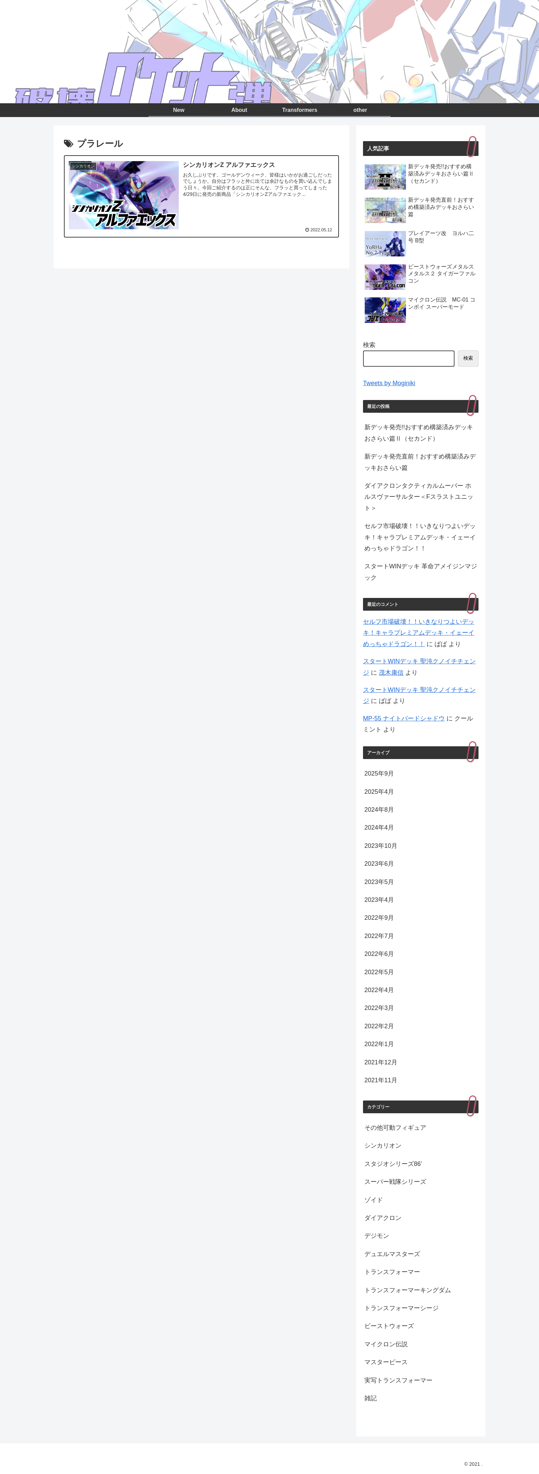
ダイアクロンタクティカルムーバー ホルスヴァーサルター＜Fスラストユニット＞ (418, 497)
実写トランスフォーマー (398, 1380)
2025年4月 (379, 791)
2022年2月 (379, 1026)
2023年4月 (379, 899)
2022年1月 (379, 1044)
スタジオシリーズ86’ (393, 1163)
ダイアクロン (383, 1217)
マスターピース (386, 1362)
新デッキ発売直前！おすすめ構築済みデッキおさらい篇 (420, 462)
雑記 (370, 1398)
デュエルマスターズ (392, 1254)
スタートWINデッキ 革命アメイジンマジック (420, 572)
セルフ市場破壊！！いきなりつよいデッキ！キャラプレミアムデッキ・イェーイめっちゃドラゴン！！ (420, 537)
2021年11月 (380, 1080)
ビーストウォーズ (389, 1326)
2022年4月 (379, 990)
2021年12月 (380, 1062)
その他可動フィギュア (395, 1127)
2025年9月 (379, 773)
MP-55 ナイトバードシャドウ (404, 718)
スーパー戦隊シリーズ (395, 1181)
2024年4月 (379, 827)
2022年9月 (379, 917)
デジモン (376, 1235)
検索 (369, 344)
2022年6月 (379, 953)
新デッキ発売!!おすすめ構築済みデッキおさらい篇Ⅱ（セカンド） (418, 433)
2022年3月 (379, 1007)
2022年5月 (379, 972)
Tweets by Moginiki (389, 383)
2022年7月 (379, 936)
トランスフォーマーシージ (401, 1308)
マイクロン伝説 (386, 1344)
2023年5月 (379, 881)
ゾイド (373, 1200)
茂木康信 (391, 672)
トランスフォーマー (392, 1271)
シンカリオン (383, 1145)
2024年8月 (379, 809)
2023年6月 (379, 863)
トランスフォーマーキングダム (407, 1290)
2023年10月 (380, 845)
